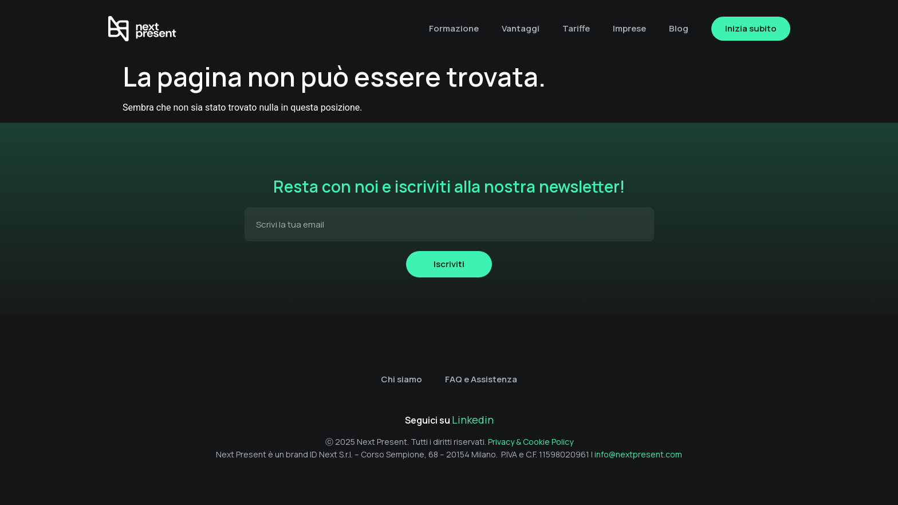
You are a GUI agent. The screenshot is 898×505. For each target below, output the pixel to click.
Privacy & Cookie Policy (530, 441)
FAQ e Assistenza (481, 379)
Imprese (629, 28)
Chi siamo (401, 379)
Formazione (454, 28)
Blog (678, 28)
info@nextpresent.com (638, 454)
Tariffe (576, 28)
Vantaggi (520, 28)
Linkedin (473, 419)
